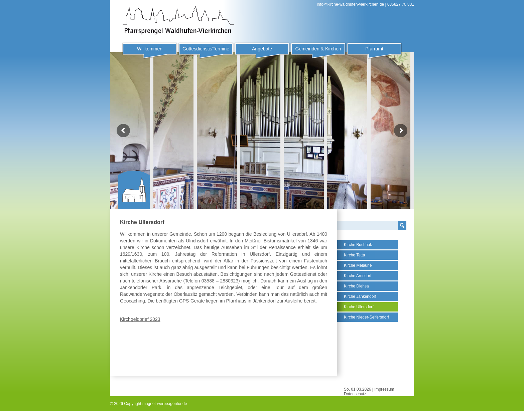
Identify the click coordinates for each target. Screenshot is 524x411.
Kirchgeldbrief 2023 (140, 319)
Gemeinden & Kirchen (318, 48)
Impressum (384, 389)
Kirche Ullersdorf (359, 306)
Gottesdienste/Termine (205, 48)
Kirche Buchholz (358, 244)
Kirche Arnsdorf (357, 275)
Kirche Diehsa (356, 286)
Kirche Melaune (358, 265)
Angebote (262, 48)
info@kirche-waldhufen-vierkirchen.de (350, 4)
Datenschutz (355, 394)
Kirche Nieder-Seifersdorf (366, 317)
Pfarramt (374, 48)
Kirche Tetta (354, 255)
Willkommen (149, 48)
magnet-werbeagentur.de (164, 403)
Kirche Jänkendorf (360, 296)
